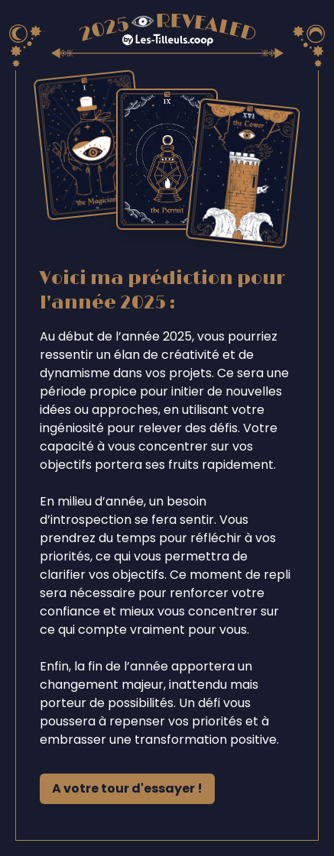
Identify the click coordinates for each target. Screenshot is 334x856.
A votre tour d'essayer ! (127, 788)
